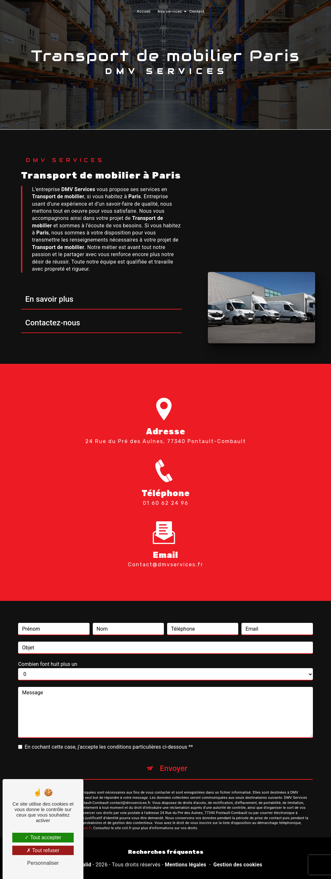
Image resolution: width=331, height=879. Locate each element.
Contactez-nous (52, 322)
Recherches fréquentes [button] (165, 852)
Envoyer (173, 759)
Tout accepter (43, 837)
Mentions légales (185, 865)
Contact (196, 11)
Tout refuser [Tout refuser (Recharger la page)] (43, 850)
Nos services (170, 11)
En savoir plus (49, 299)
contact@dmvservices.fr (165, 555)
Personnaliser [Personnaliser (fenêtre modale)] (43, 863)
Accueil (143, 11)
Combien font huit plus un (47, 655)
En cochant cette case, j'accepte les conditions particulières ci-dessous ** (109, 737)
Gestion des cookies (237, 865)
